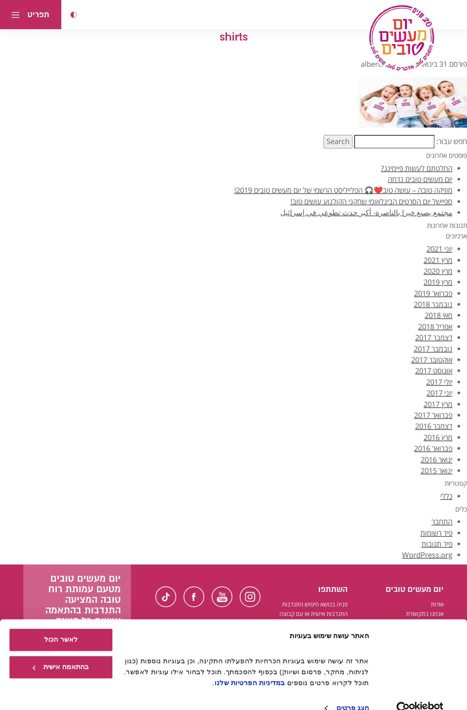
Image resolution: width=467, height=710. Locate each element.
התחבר (442, 522)
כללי (446, 496)
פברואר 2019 (433, 293)
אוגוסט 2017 (433, 371)
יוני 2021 (439, 249)
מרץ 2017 (438, 404)
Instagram (250, 596)
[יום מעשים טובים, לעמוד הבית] (401, 38)
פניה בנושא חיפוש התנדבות (315, 604)
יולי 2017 (439, 382)
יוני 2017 (439, 393)
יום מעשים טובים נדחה (420, 179)
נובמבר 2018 (433, 304)
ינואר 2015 (436, 471)
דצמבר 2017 (433, 337)
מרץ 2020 (438, 271)
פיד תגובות (436, 544)
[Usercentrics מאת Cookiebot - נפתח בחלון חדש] (420, 695)
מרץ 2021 (438, 260)
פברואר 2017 (433, 415)
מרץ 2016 (438, 437)
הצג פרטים (352, 694)
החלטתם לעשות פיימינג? (416, 168)
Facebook (194, 596)
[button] (73, 15)
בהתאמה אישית (60, 653)
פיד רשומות (436, 533)
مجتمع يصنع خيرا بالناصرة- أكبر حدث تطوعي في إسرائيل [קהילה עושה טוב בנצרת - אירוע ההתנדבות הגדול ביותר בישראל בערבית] (366, 212)
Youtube (222, 596)
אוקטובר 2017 (431, 360)
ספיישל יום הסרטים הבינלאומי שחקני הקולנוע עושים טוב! (371, 201)
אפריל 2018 (435, 326)
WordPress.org (427, 555)
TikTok (165, 596)
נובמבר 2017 (433, 349)
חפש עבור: (451, 141)
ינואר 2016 (436, 460)
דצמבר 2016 (433, 426)
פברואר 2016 (433, 448)
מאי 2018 (438, 315)
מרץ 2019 (438, 282)
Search (338, 141)
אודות (437, 604)
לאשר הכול (60, 626)
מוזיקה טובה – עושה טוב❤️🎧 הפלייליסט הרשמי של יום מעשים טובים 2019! (343, 190)
